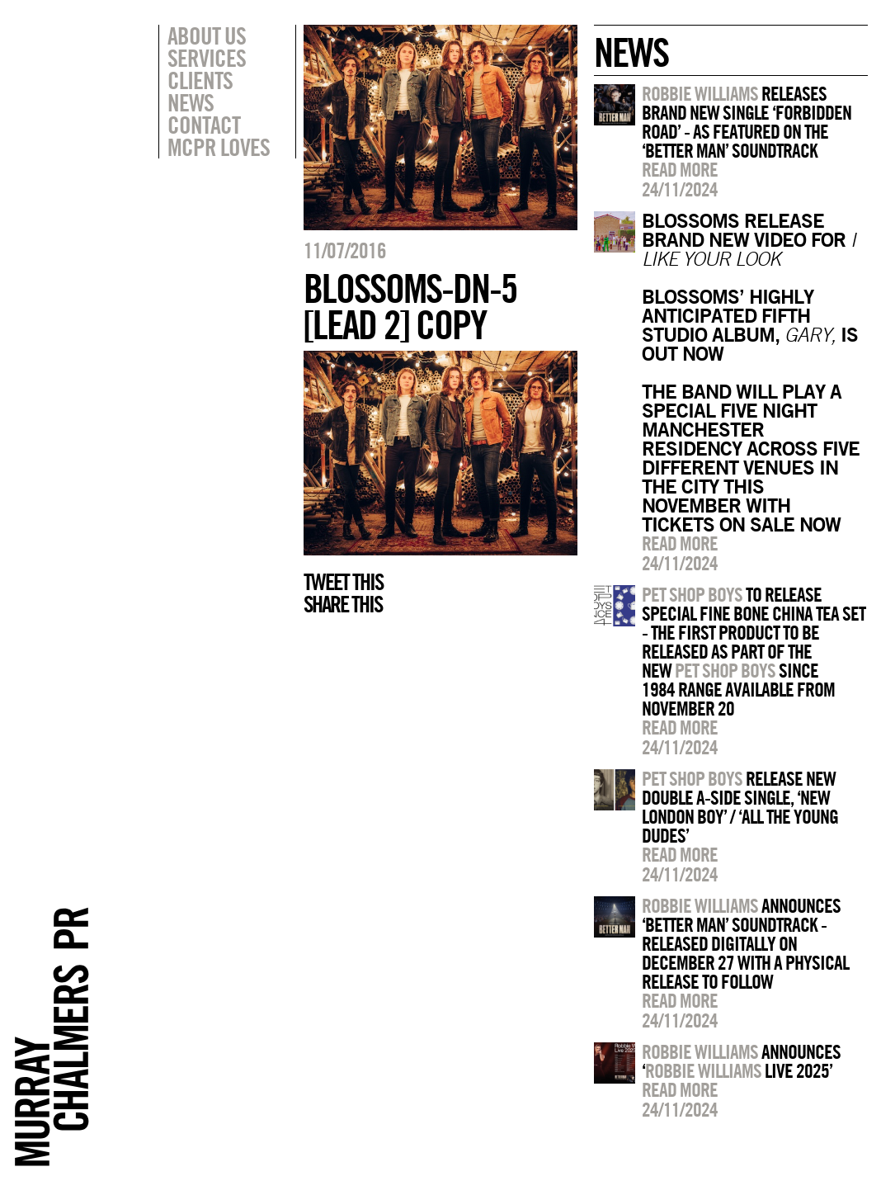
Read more (680, 169)
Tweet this (343, 582)
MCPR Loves (218, 147)
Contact (203, 124)
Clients (200, 80)
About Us (206, 35)
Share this (343, 604)
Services (206, 58)
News (190, 102)
